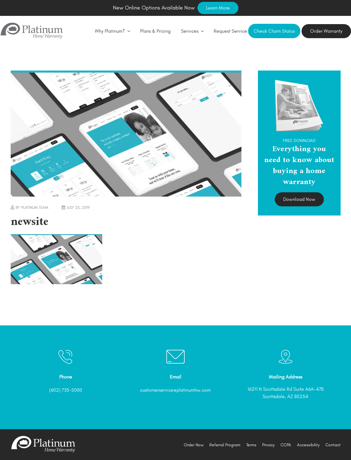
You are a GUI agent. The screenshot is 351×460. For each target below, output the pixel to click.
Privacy (268, 444)
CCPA (285, 444)
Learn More (218, 8)
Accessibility (308, 444)
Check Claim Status (274, 31)
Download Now (299, 199)
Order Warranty (326, 31)
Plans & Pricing (155, 31)
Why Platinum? (112, 31)
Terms (251, 444)
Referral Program (225, 444)
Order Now (194, 444)
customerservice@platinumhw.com (175, 390)
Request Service (230, 31)
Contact (333, 444)
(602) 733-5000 (65, 390)
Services (192, 31)
